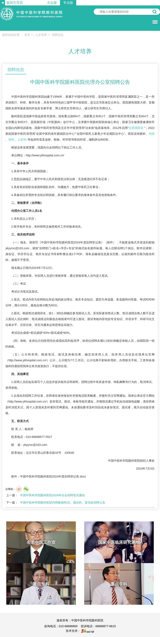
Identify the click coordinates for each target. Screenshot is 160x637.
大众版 (52, 2)
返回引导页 (14, 2)
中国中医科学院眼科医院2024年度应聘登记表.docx (53, 476)
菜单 (154, 19)
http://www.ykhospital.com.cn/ (45, 155)
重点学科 (119, 584)
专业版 (68, 2)
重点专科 (41, 584)
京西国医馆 (136, 128)
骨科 (11, 139)
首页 (27, 34)
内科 (152, 133)
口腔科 (22, 139)
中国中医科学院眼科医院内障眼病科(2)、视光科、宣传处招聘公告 (62, 502)
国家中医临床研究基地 (119, 542)
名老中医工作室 (41, 542)
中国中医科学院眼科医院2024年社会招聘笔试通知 (52, 495)
